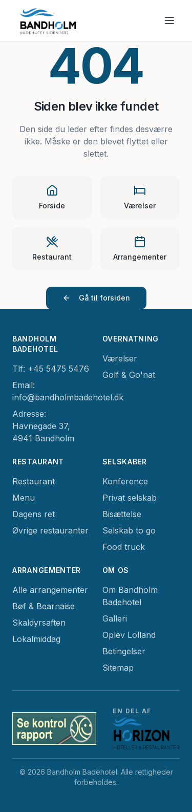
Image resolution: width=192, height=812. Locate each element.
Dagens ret (33, 514)
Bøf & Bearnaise (43, 606)
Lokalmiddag (36, 639)
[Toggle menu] (169, 20)
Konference (125, 481)
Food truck (123, 547)
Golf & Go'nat (128, 375)
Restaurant (33, 481)
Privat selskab (129, 498)
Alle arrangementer (50, 590)
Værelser (119, 358)
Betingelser (123, 651)
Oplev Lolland (129, 635)
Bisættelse (121, 514)
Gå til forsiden (96, 297)
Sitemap (118, 668)
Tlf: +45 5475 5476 (50, 369)
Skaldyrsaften (39, 622)
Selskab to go (129, 530)
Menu (23, 498)
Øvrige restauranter (50, 530)
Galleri (114, 618)
